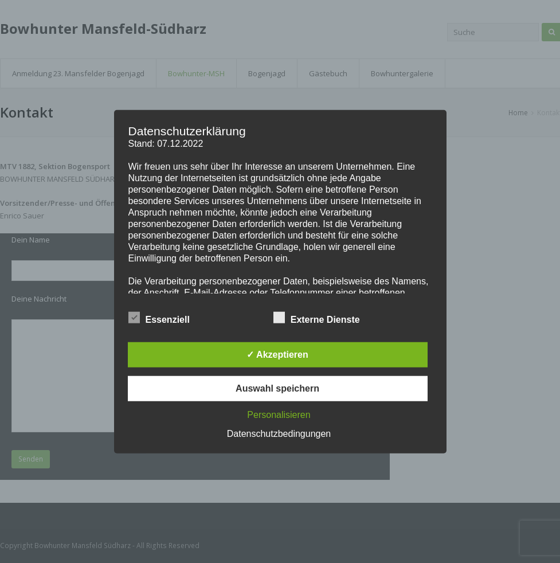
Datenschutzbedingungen (279, 433)
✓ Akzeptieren (277, 354)
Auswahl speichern (277, 388)
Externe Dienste (316, 317)
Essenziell (159, 317)
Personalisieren (278, 414)
